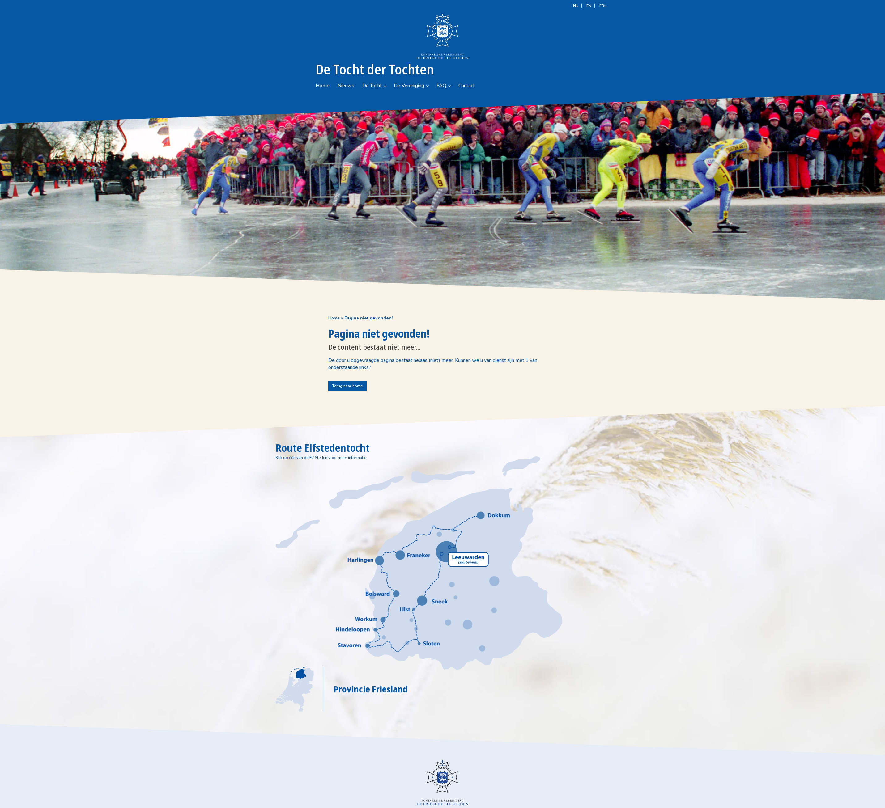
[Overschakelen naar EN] (588, 5)
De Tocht (415, 43)
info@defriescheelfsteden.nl (387, 800)
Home (366, 43)
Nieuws (389, 43)
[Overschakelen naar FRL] (603, 5)
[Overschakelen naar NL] (575, 5)
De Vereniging (452, 43)
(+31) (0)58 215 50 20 (382, 794)
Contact (510, 43)
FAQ (485, 43)
